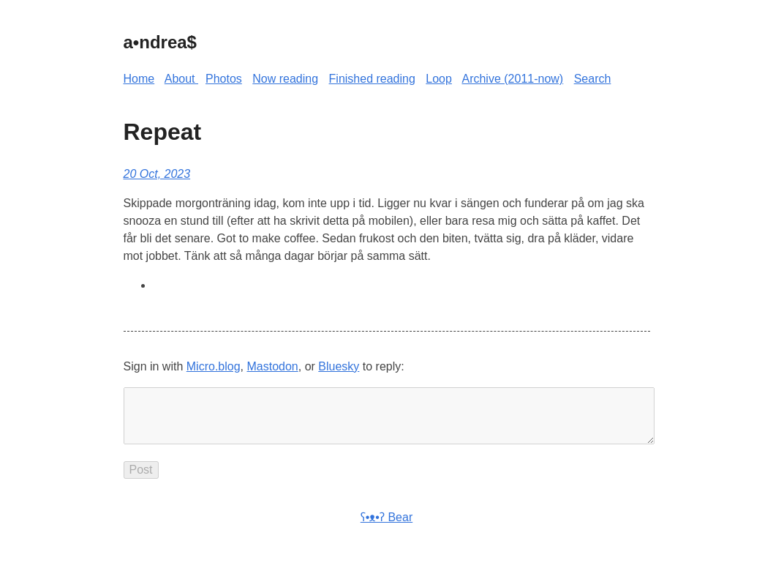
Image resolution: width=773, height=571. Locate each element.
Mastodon (272, 366)
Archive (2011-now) (512, 78)
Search (592, 78)
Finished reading (372, 78)
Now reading (285, 78)
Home (139, 78)
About (181, 78)
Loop (439, 78)
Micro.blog (213, 366)
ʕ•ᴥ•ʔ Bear (386, 529)
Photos (223, 78)
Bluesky (338, 366)
